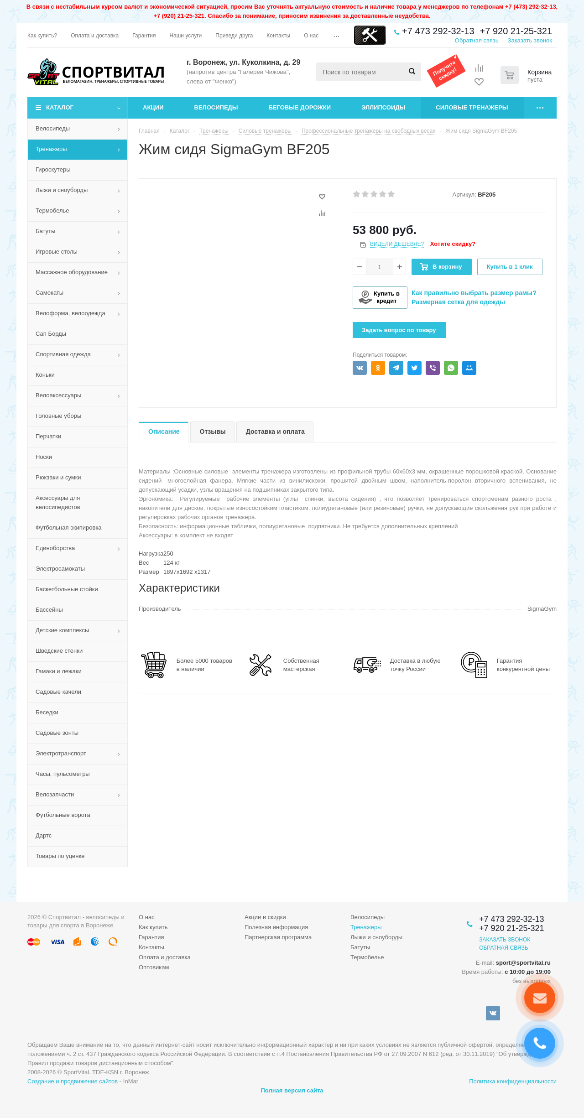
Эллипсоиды (383, 107)
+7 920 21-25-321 (516, 31)
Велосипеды (216, 107)
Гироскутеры (53, 169)
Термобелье (52, 210)
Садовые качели (58, 691)
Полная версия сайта (292, 1090)
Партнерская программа (278, 937)
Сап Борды (51, 333)
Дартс (44, 835)
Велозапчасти (55, 794)
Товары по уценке (60, 856)
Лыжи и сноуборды (62, 190)
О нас (147, 917)
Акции (153, 107)
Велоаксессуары (58, 395)
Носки (44, 456)
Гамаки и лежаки (59, 671)
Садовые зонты (57, 732)
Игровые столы (57, 251)
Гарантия (151, 937)
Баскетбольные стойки (67, 589)
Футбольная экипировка (69, 527)
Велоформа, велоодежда (70, 313)
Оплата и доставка (165, 957)
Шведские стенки (59, 650)
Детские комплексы (62, 630)
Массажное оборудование (72, 272)
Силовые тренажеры (472, 107)
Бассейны (49, 609)
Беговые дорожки (300, 107)
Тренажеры (51, 149)
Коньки (45, 374)
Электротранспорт (61, 753)
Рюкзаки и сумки (58, 477)
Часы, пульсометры (63, 773)
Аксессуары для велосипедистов (58, 502)
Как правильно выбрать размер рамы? (474, 292)
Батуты (45, 231)
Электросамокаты (60, 568)
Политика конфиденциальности (513, 1081)
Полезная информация (276, 927)
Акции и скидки (265, 917)
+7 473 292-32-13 (438, 31)
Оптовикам (154, 967)
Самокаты (49, 292)
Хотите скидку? (452, 243)
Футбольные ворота (63, 814)
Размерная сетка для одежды (458, 302)
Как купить (153, 927)
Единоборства (55, 548)
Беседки (47, 712)
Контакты (151, 947)
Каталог (59, 107)
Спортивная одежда (63, 354)
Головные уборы (58, 415)
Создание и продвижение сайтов (72, 1081)
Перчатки (48, 436)
